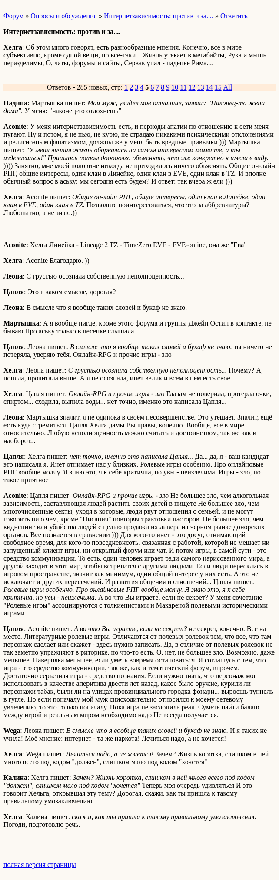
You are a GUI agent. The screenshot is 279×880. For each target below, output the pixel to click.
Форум (13, 16)
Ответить (234, 16)
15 (218, 87)
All (227, 87)
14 (209, 87)
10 (174, 87)
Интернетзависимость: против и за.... (158, 16)
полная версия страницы (39, 864)
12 (192, 87)
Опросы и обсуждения (63, 16)
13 (200, 87)
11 (183, 87)
